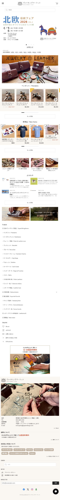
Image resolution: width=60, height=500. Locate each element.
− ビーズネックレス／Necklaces (11, 234)
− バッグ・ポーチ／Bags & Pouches (12, 268)
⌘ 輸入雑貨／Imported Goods (11, 294)
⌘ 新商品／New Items (8, 315)
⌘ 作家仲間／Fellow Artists (10, 290)
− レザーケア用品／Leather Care (11, 285)
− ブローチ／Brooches (8, 247)
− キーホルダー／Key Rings (10, 256)
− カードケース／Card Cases (10, 264)
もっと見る (30, 200)
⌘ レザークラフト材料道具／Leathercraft (14, 311)
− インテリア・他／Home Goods (11, 307)
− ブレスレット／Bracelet (9, 243)
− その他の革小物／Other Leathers (12, 277)
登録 (56, 480)
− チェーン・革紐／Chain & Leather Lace (14, 239)
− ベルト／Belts (6, 273)
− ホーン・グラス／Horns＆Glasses (12, 302)
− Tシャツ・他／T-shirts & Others (11, 281)
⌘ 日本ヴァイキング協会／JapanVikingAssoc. (15, 226)
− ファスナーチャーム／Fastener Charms (14, 251)
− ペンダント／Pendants (9, 230)
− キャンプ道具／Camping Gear (11, 298)
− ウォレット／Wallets (8, 260)
